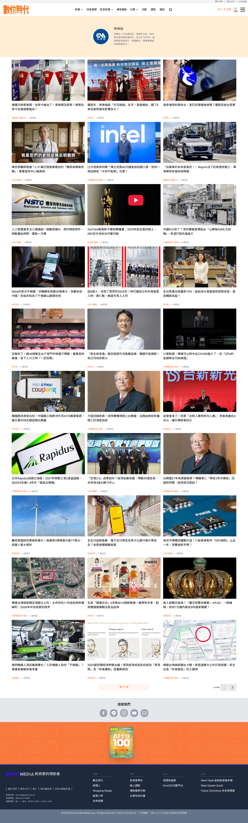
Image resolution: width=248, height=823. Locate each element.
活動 (144, 9)
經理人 (96, 785)
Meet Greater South (212, 785)
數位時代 (98, 780)
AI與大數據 (16, 180)
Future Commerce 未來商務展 (218, 790)
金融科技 (91, 553)
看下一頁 (123, 687)
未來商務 (98, 800)
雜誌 (162, 9)
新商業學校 (136, 780)
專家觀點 (122, 9)
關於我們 (219, 2)
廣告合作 (231, 2)
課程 (153, 9)
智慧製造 (15, 678)
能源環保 (15, 553)
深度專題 (91, 9)
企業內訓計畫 (137, 795)
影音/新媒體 (92, 242)
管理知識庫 (169, 780)
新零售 (90, 118)
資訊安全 (15, 304)
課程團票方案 (137, 790)
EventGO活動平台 (173, 785)
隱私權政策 (46, 789)
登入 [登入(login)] (220, 9)
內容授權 (243, 2)
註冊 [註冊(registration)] (228, 9)
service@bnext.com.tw (25, 795)
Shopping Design (102, 790)
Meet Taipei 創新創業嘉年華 (217, 780)
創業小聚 (98, 795)
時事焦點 (167, 429)
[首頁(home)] (16, 9)
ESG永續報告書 (62, 789)
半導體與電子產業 (95, 180)
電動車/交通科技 (19, 118)
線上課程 (135, 785)
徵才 (35, 789)
